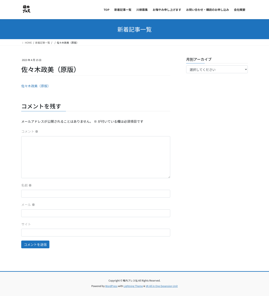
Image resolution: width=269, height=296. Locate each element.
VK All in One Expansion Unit (162, 286)
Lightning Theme (133, 286)
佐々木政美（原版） (36, 85)
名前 (26, 185)
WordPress (111, 286)
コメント (29, 131)
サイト (26, 224)
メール (28, 204)
